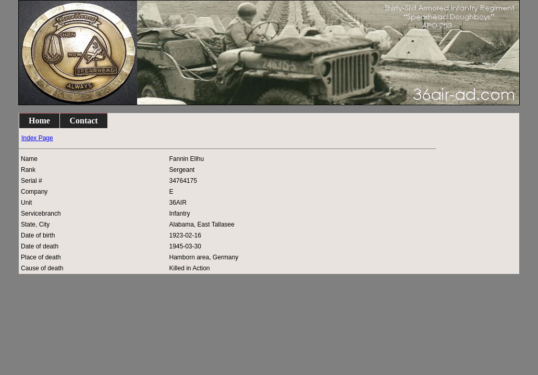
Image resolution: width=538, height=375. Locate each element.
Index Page (37, 138)
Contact (83, 120)
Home (39, 120)
